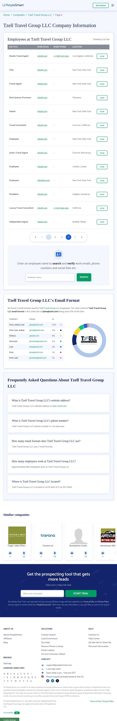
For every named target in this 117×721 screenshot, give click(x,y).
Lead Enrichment (49, 639)
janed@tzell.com (36, 330)
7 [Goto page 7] (75, 237)
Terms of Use (88, 601)
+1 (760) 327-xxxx (61, 56)
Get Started (101, 5)
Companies (19, 15)
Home (6, 15)
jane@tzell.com (36, 352)
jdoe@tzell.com (36, 325)
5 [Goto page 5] (61, 237)
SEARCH (84, 277)
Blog (5, 642)
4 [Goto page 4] (55, 237)
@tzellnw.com (43, 180)
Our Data (45, 642)
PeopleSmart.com (44, 604)
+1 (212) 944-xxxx (61, 208)
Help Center (94, 639)
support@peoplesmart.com (56, 665)
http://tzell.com (59, 406)
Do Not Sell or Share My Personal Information (99, 644)
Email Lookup (47, 650)
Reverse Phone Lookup (52, 646)
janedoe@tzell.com (37, 358)
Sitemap (7, 663)
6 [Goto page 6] (68, 237)
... (48, 237)
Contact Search (48, 635)
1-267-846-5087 (51, 669)
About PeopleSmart (12, 635)
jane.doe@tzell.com (38, 341)
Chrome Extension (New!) (53, 654)
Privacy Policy (103, 601)
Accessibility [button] (11, 712)
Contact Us (93, 635)
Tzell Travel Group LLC (40, 15)
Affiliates (7, 639)
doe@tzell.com (36, 347)
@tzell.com (42, 56)
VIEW (102, 56)
